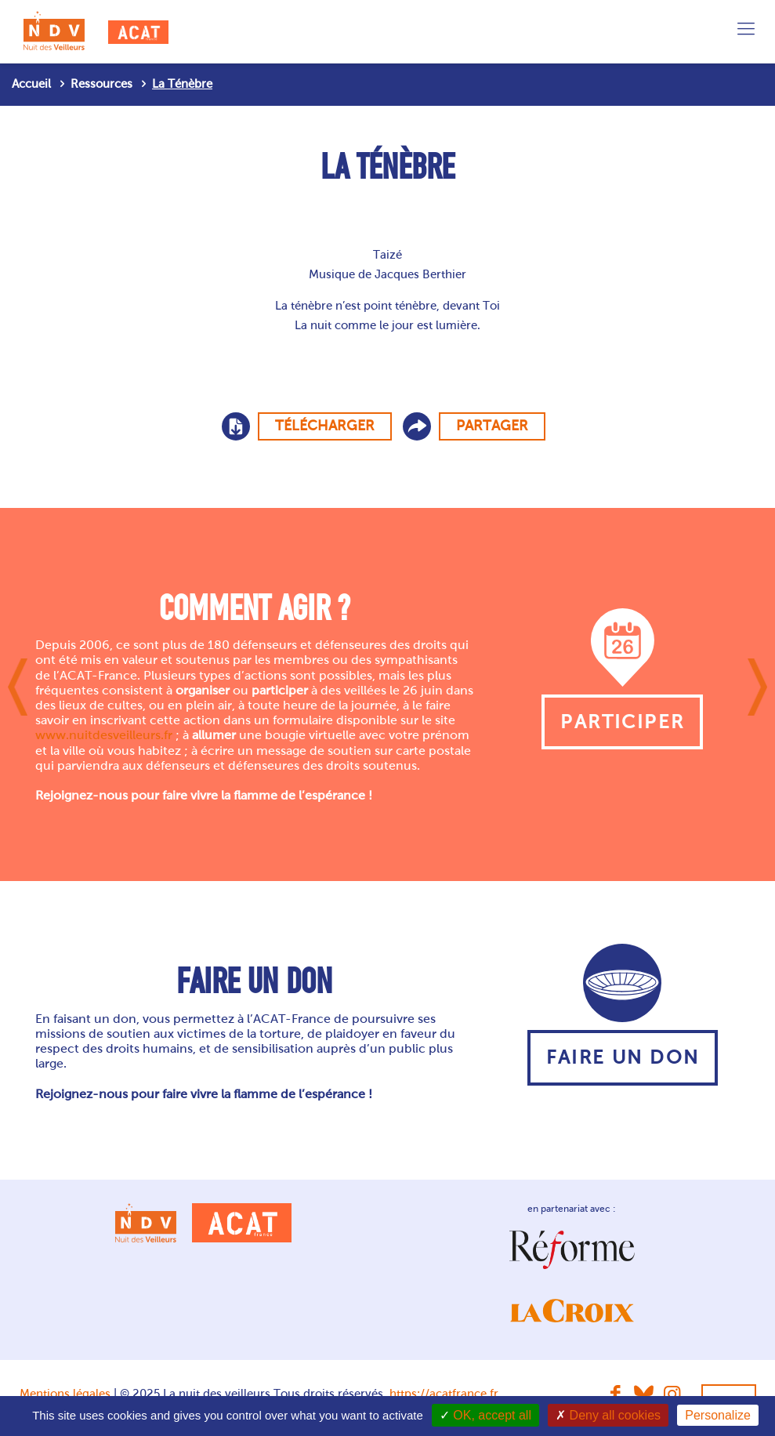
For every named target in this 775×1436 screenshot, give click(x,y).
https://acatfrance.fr (443, 1393)
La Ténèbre (182, 84)
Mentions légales (65, 1393)
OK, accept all (485, 1415)
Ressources (101, 84)
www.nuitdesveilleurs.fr (103, 735)
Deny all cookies (608, 1415)
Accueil (31, 84)
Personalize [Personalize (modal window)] (718, 1415)
